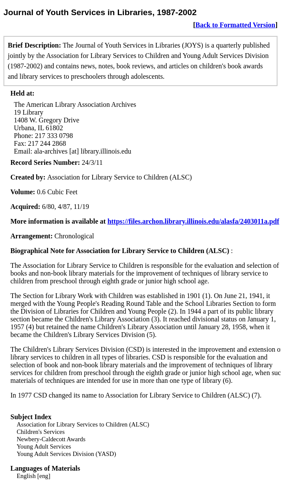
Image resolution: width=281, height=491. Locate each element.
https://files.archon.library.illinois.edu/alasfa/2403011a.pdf (193, 221)
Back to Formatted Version (235, 25)
